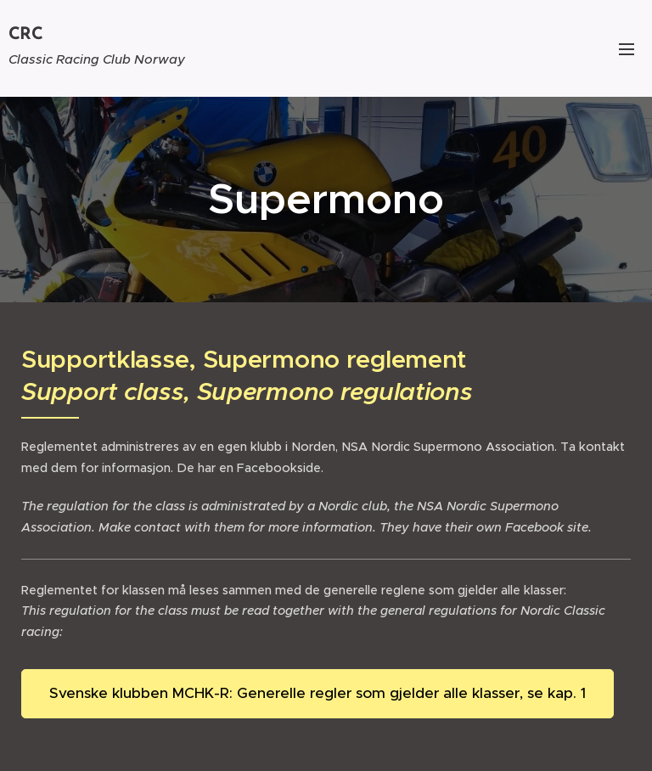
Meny (626, 49)
